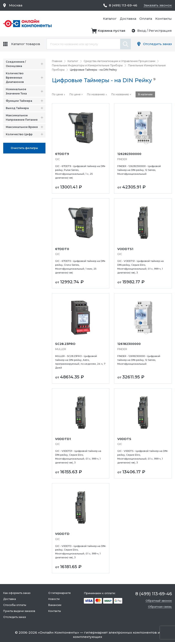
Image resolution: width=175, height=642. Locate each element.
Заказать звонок (158, 5)
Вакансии (54, 605)
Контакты (163, 19)
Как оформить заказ (16, 593)
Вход (141, 31)
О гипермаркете (59, 593)
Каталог (110, 19)
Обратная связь (160, 606)
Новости (54, 599)
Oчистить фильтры (24, 148)
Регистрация (160, 31)
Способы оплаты (14, 605)
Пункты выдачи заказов (19, 611)
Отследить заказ (157, 44)
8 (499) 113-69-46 (123, 5)
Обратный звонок (159, 600)
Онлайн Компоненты (58, 632)
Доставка (128, 19)
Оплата (145, 19)
